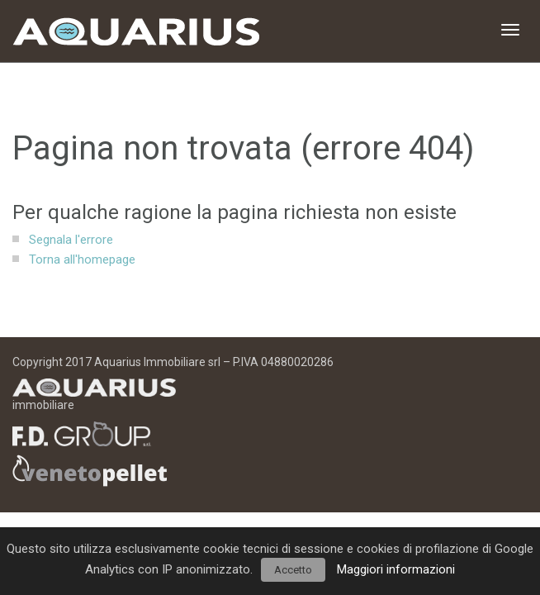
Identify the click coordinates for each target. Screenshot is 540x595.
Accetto (293, 570)
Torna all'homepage (82, 259)
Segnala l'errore (71, 239)
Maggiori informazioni (396, 569)
